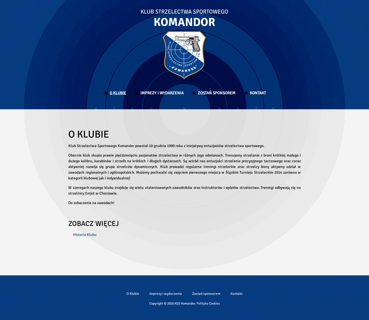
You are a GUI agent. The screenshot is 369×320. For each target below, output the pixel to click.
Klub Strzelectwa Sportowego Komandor (184, 45)
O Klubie (118, 93)
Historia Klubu (85, 235)
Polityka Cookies (208, 303)
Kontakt (258, 93)
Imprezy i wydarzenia (162, 93)
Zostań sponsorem (216, 93)
